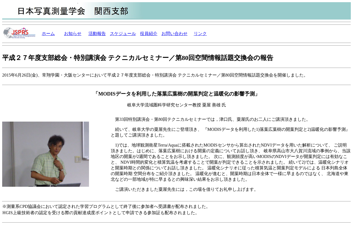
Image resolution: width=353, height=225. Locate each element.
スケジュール (123, 33)
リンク (200, 33)
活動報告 (97, 33)
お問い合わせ (174, 33)
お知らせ (72, 33)
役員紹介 (148, 33)
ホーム (48, 33)
